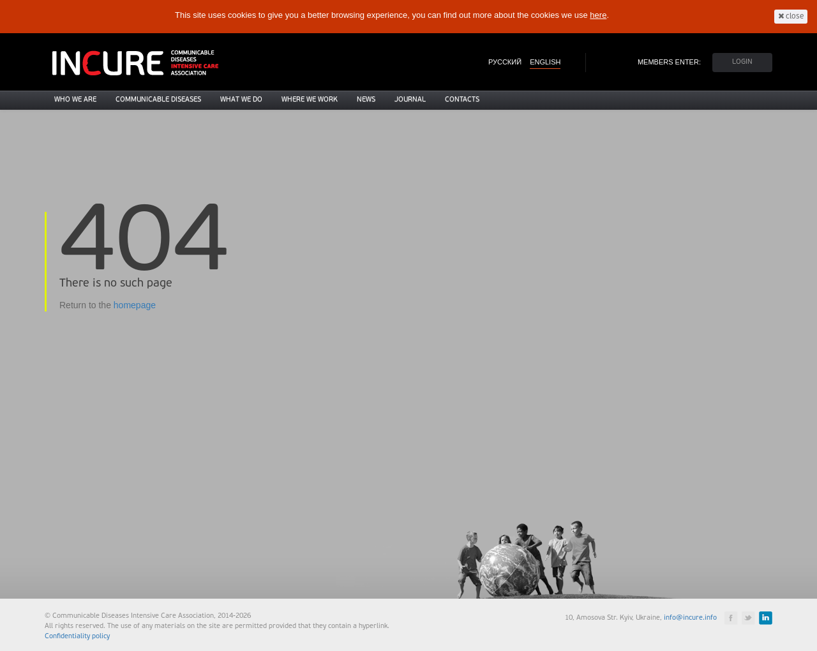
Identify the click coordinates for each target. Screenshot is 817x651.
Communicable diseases (158, 99)
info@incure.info (690, 618)
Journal (410, 99)
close (791, 16)
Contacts (462, 99)
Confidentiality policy (77, 636)
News (366, 99)
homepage (135, 305)
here (598, 15)
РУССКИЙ (504, 62)
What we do (241, 99)
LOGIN (742, 62)
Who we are (75, 99)
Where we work (309, 99)
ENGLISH (545, 62)
